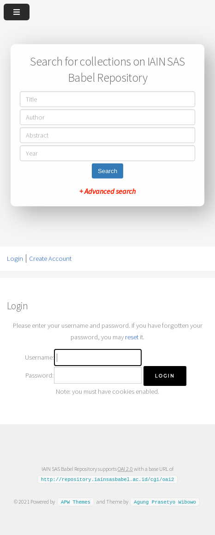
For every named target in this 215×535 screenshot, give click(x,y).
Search (107, 171)
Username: (39, 357)
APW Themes (75, 502)
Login (15, 258)
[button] (164, 376)
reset (131, 337)
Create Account (50, 258)
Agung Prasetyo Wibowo (165, 502)
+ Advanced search (107, 191)
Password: (39, 375)
